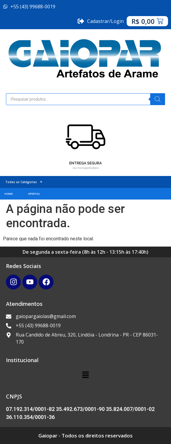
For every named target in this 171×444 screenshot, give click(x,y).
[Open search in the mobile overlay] (85, 99)
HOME (8, 194)
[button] (85, 375)
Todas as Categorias (23, 181)
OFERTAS (34, 194)
